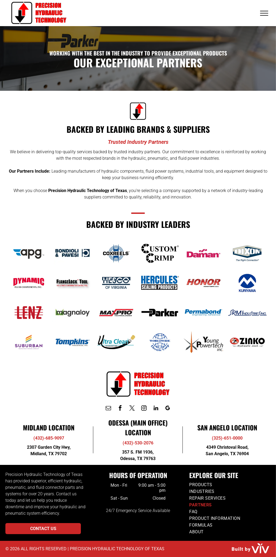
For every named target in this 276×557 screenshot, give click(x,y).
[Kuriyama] (247, 282)
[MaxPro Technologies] (116, 312)
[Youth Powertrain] (203, 342)
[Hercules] (159, 282)
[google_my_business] (168, 408)
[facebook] (120, 408)
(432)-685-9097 (48, 438)
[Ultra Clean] (116, 342)
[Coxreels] (116, 253)
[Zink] (247, 342)
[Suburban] (28, 342)
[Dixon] (247, 253)
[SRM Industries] (247, 312)
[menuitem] (229, 484)
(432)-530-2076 (138, 442)
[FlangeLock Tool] (72, 282)
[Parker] (159, 312)
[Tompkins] (72, 342)
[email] (108, 408)
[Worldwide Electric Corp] (159, 342)
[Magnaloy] (72, 312)
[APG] (28, 253)
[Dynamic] (28, 282)
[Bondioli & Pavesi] (72, 253)
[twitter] (132, 408)
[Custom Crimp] (159, 253)
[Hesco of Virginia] (116, 282)
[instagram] (144, 408)
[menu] (264, 13)
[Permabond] (203, 312)
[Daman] (203, 253)
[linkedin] (156, 408)
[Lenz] (28, 312)
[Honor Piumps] (203, 282)
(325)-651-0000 (227, 438)
